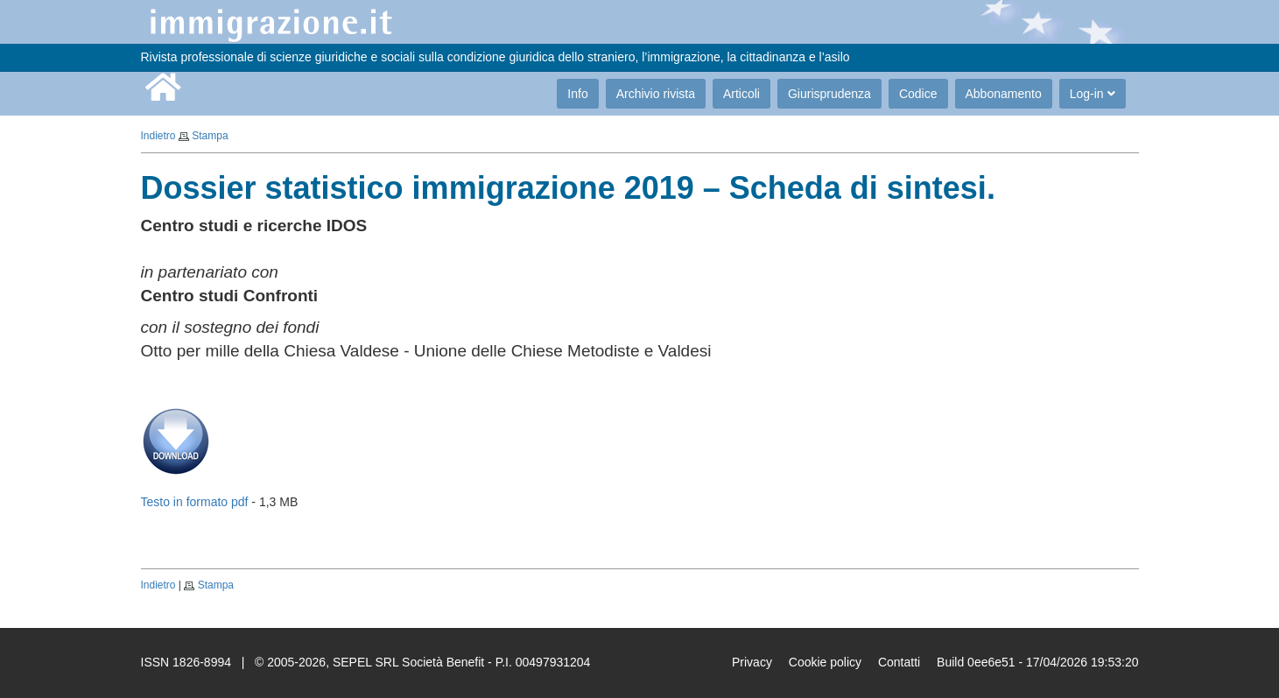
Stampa (210, 136)
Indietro (158, 136)
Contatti (899, 662)
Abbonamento (1004, 94)
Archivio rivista (655, 94)
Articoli (741, 94)
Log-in (1092, 94)
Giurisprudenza (829, 94)
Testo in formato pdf (195, 502)
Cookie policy (825, 662)
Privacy (752, 662)
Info (577, 94)
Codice (918, 94)
